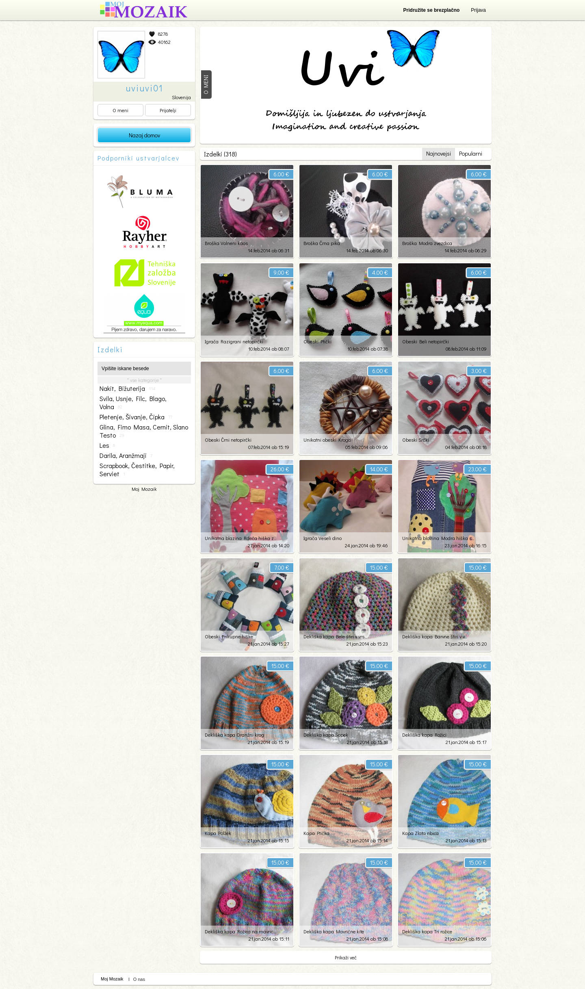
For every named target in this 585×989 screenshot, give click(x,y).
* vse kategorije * (144, 380)
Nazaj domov (144, 135)
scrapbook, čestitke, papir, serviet (137, 470)
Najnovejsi (438, 153)
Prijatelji (168, 110)
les (107, 445)
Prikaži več (346, 957)
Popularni (470, 153)
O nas (139, 979)
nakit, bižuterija (127, 388)
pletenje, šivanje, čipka (136, 417)
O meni (120, 110)
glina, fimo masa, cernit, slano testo (144, 431)
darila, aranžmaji (126, 455)
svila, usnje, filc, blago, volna (133, 403)
